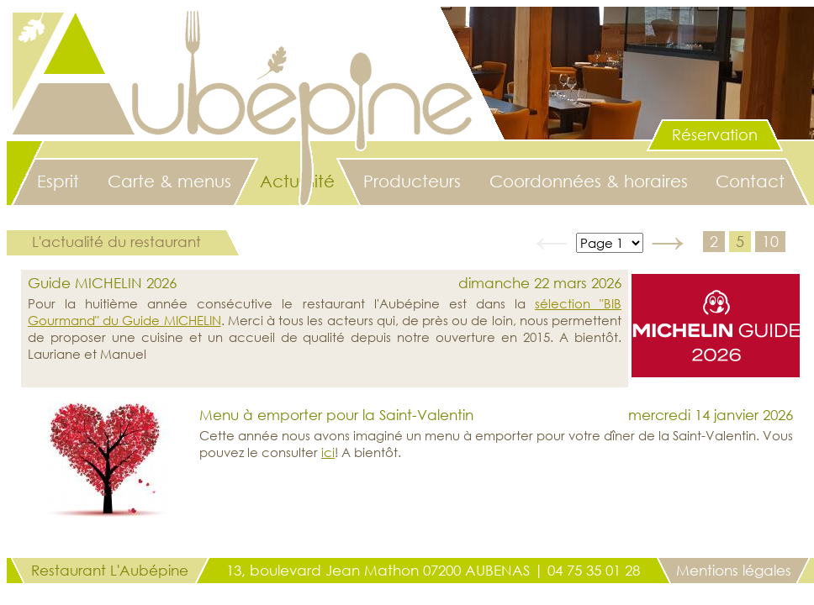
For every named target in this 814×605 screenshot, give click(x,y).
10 (770, 241)
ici (328, 452)
